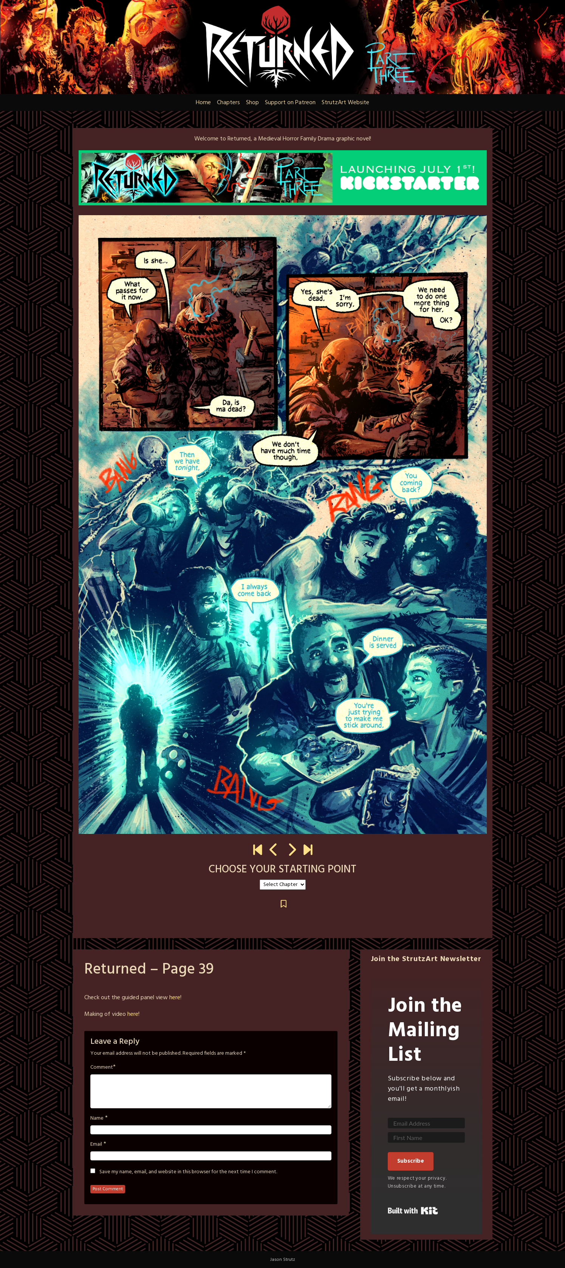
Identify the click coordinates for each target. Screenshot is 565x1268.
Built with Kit (413, 1210)
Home (203, 103)
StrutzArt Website (345, 103)
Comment (101, 1067)
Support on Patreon (290, 103)
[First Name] (426, 1137)
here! (133, 1014)
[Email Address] (426, 1123)
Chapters (228, 103)
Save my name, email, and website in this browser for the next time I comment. (188, 1172)
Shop (252, 103)
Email (96, 1144)
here (174, 998)
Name (97, 1118)
